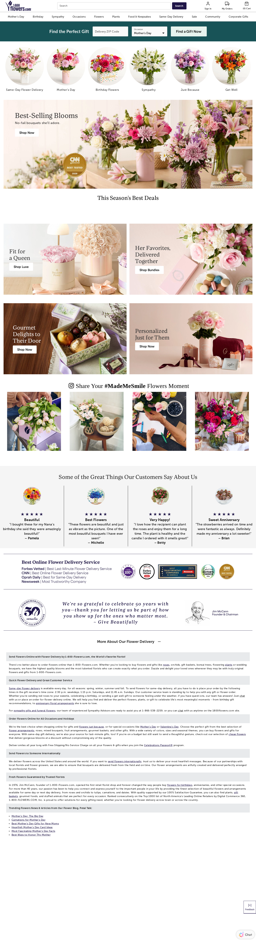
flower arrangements (21, 730)
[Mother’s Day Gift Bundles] (149, 270)
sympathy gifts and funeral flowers (34, 710)
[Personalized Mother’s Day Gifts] (147, 346)
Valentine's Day (169, 726)
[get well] (231, 70)
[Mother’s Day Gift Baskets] (25, 349)
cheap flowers (237, 734)
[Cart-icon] (247, 6)
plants (228, 664)
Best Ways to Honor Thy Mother (31, 834)
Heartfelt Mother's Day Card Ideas (32, 827)
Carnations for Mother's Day (28, 820)
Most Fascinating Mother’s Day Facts (33, 831)
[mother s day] (66, 70)
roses (166, 664)
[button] (15, 16)
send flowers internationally (125, 761)
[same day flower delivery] (24, 70)
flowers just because (91, 726)
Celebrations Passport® (158, 745)
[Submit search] (179, 5)
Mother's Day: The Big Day (27, 816)
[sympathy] (148, 70)
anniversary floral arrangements (55, 703)
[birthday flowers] (107, 70)
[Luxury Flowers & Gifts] (21, 267)
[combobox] (114, 6)
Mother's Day (148, 726)
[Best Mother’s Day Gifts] (27, 133)
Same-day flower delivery (24, 688)
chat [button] (242, 696)
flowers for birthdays (179, 785)
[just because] (190, 70)
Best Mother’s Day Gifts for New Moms (35, 823)
